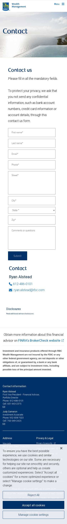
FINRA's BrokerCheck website (39, 340)
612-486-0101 (21, 284)
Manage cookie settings (33, 514)
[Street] (32, 182)
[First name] (32, 132)
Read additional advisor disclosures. (20, 314)
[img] (33, 35)
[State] (32, 210)
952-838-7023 (17, 417)
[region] (33, 484)
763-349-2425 (14, 420)
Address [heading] (7, 438)
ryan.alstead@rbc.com (27, 290)
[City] (32, 200)
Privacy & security (44, 443)
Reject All (33, 495)
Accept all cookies (33, 505)
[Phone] (32, 164)
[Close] (61, 448)
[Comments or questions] (32, 238)
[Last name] (32, 143)
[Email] (32, 154)
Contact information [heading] (14, 386)
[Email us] (4, 407)
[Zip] (32, 220)
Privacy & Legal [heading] (44, 438)
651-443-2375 (14, 403)
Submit (18, 255)
